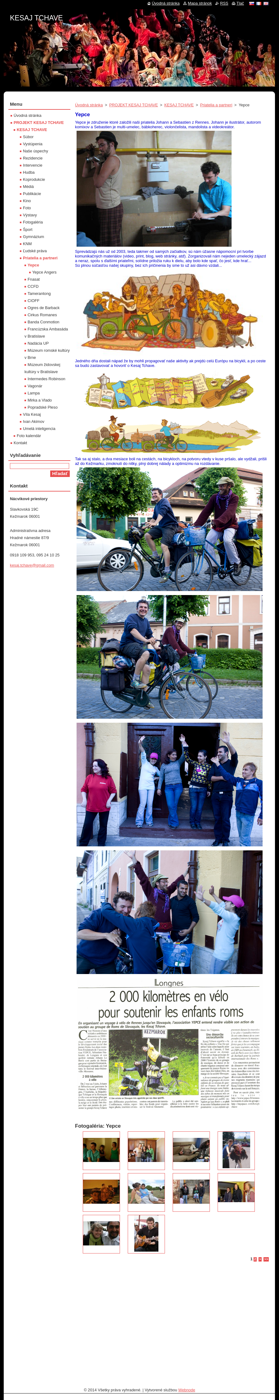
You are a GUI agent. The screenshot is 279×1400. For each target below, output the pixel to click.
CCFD (33, 286)
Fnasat (34, 279)
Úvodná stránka (89, 105)
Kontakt (20, 442)
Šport (28, 229)
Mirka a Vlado (40, 400)
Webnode (186, 1390)
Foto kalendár (29, 435)
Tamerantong (39, 293)
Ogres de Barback (44, 307)
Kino (27, 200)
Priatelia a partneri (216, 105)
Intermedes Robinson (46, 379)
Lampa (34, 393)
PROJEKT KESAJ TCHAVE (133, 105)
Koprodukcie (34, 179)
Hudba (29, 172)
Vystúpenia (32, 144)
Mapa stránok (200, 3)
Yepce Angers (44, 272)
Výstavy (30, 215)
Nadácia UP (38, 343)
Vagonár (35, 386)
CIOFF (33, 300)
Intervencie (32, 165)
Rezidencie (32, 158)
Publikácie (32, 193)
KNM (27, 243)
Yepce (33, 265)
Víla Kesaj (32, 414)
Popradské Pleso (43, 407)
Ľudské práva (35, 251)
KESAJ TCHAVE (179, 105)
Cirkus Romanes (42, 315)
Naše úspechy (35, 151)
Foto (27, 208)
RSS (224, 3)
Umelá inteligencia (39, 428)
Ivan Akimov (33, 421)
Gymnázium (33, 236)
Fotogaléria (33, 222)
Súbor (28, 136)
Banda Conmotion (43, 322)
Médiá (28, 186)
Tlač (240, 3)
